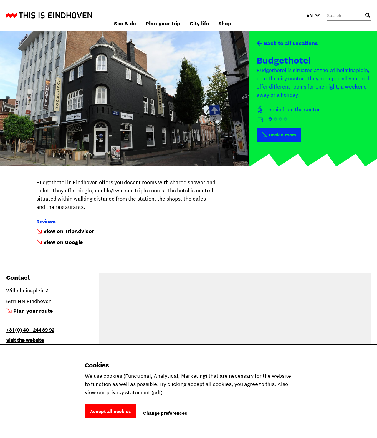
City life (262, 15)
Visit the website (25, 340)
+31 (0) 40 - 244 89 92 (30, 329)
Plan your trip (226, 15)
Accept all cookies (110, 411)
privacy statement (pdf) (134, 392)
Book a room (282, 135)
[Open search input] (368, 15)
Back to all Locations (291, 43)
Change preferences (165, 413)
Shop (288, 15)
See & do (188, 15)
